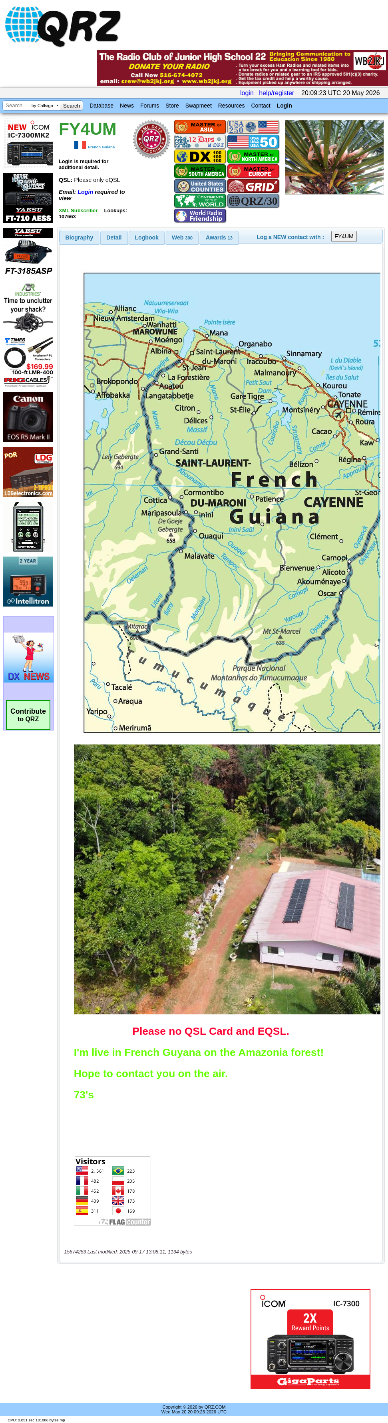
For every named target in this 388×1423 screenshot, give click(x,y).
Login (284, 105)
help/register (276, 93)
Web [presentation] (182, 237)
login (247, 93)
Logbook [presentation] (147, 237)
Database (101, 105)
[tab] (79, 237)
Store (172, 105)
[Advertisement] (153, 1339)
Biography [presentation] (80, 237)
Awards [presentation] (219, 237)
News (127, 105)
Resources (231, 105)
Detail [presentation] (113, 237)
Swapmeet (198, 105)
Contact (260, 105)
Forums (149, 105)
